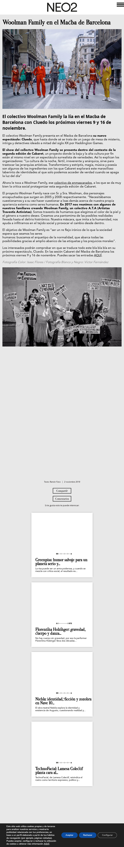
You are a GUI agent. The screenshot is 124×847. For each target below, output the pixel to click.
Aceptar (65, 833)
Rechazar (85, 833)
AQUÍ (98, 255)
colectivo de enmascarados (73, 183)
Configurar (106, 833)
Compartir (62, 490)
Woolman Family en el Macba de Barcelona (56, 22)
